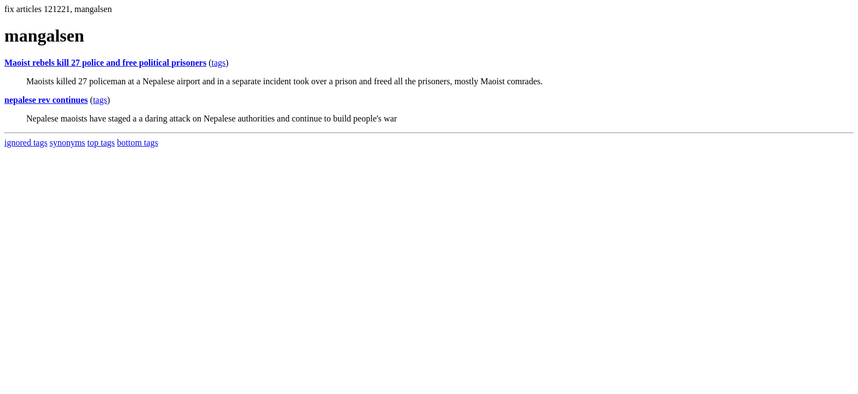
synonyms (67, 142)
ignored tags (26, 142)
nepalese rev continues (46, 100)
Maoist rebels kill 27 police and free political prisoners (105, 62)
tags (219, 62)
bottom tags (137, 142)
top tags (101, 142)
